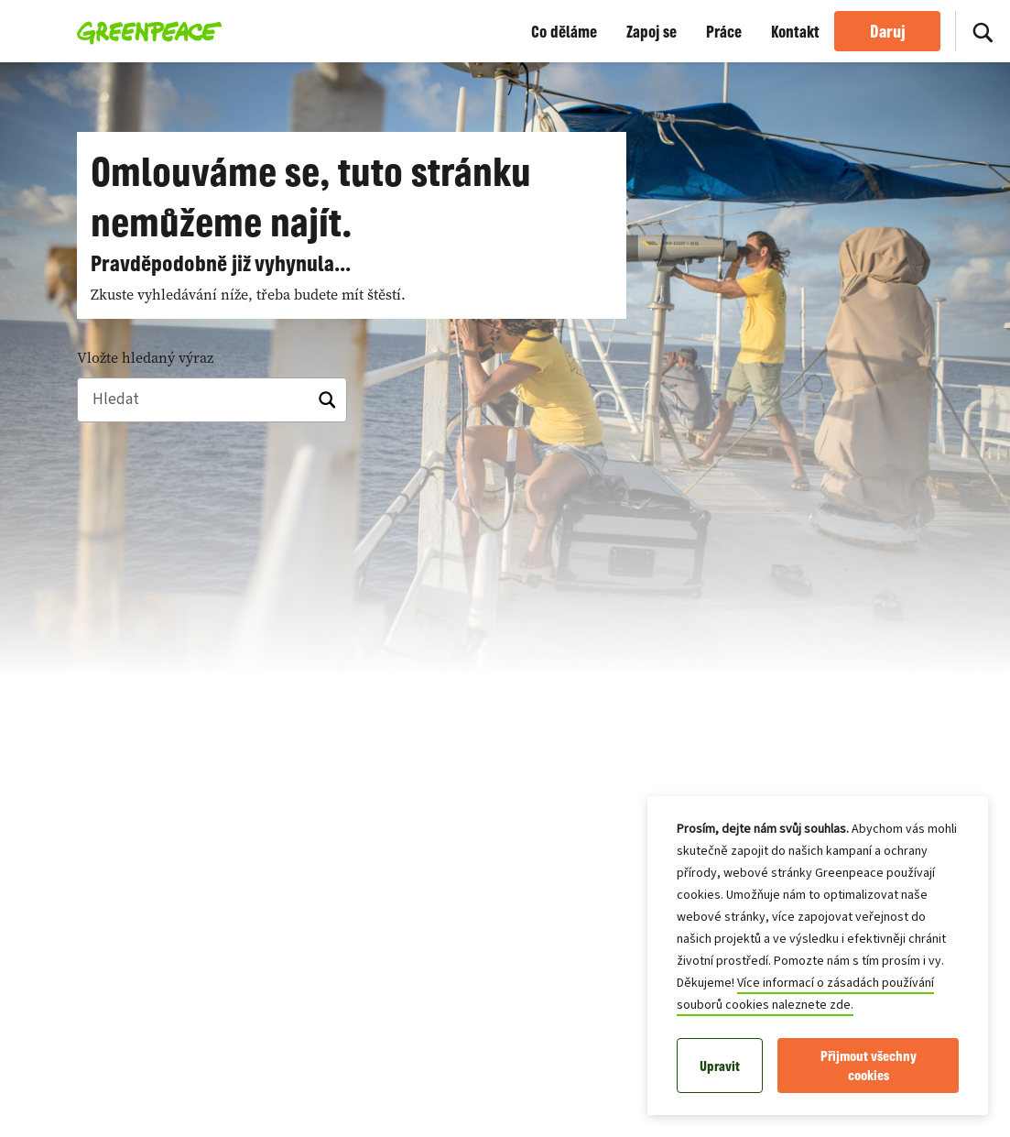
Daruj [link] (888, 31)
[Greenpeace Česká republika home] (144, 31)
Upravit (720, 1066)
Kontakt (795, 31)
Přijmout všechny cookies (868, 1065)
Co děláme (564, 31)
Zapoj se (651, 31)
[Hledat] (982, 31)
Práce (724, 31)
